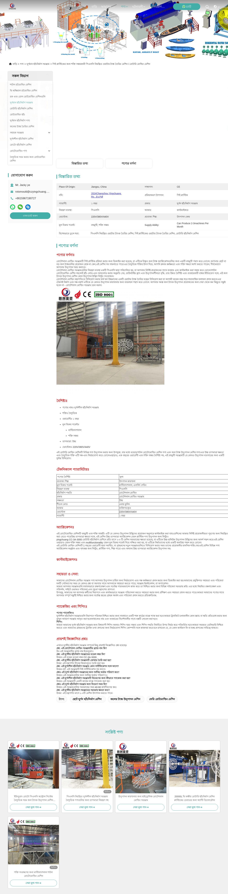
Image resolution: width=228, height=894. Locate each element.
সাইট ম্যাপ (44, 879)
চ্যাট (186, 6)
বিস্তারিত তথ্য (80, 163)
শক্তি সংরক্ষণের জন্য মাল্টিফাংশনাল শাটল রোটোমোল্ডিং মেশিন (33, 766)
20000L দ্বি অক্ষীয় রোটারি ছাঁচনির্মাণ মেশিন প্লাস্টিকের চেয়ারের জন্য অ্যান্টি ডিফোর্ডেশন (194, 690)
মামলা (13, 839)
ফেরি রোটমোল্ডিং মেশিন (162, 591)
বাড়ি (94, 6)
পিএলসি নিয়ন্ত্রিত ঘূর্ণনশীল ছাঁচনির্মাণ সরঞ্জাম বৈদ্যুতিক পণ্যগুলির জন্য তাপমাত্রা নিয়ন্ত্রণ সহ (87, 690)
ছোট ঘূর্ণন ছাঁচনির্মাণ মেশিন (87, 591)
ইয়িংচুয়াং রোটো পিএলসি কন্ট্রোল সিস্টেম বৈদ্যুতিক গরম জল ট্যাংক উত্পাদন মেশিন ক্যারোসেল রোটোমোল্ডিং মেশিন (33, 690)
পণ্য (124, 6)
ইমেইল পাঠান (163, 857)
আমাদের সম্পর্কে (109, 6)
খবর (12, 833)
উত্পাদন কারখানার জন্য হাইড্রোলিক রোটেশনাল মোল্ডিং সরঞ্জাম (140, 690)
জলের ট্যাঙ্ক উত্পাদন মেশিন (125, 591)
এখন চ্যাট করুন (30, 215)
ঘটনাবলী (139, 6)
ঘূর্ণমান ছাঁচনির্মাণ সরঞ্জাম (38, 64)
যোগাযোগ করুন (158, 6)
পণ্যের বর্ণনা (129, 163)
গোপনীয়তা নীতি (29, 879)
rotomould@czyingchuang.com (33, 191)
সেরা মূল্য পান (173, 128)
